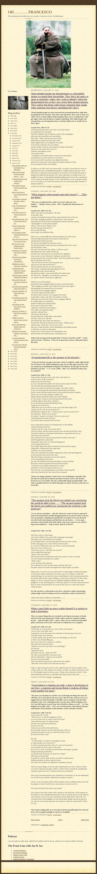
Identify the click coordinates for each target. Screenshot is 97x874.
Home (60, 820)
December (15, 136)
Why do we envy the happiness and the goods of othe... (18, 246)
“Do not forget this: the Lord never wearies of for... (19, 282)
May (13, 153)
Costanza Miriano (19, 850)
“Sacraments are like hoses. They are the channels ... (18, 306)
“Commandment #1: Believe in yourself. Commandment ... (19, 270)
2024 (12, 121)
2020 (12, 128)
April (14, 155)
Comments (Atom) (47, 825)
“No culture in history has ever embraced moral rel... (19, 300)
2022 (12, 123)
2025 (12, 118)
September (15, 143)
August (14, 145)
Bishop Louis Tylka (20, 855)
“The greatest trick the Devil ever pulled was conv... (19, 188)
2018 (12, 133)
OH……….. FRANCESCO (30, 12)
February (15, 160)
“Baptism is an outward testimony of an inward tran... (20, 333)
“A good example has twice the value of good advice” (20, 340)
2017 (12, 351)
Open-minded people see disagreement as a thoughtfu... (19, 167)
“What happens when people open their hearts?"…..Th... (18, 174)
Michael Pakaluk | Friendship (23, 859)
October (14, 140)
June (13, 150)
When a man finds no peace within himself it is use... (20, 194)
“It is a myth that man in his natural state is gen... (19, 208)
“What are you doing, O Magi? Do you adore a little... (19, 313)
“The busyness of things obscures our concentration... (19, 259)
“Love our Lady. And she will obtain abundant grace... (19, 347)
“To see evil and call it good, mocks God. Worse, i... (18, 228)
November (15, 138)
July (13, 148)
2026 (12, 116)
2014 (12, 359)
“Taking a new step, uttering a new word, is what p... (20, 320)
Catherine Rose (18, 857)
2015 (12, 356)
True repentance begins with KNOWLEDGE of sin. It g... (20, 234)
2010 (12, 368)
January (14, 163)
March (14, 158)
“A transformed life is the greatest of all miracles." (19, 181)
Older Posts (85, 820)
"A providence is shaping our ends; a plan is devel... (19, 201)
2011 (12, 366)
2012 (12, 364)
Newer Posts (35, 820)
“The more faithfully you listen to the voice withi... (19, 293)
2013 (12, 361)
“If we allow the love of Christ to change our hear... (19, 214)
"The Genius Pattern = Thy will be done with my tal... (20, 221)
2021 (12, 126)
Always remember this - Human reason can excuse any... (19, 326)
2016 (12, 354)
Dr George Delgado (20, 853)
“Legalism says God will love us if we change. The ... (19, 252)
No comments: (57, 186)
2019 (12, 131)
